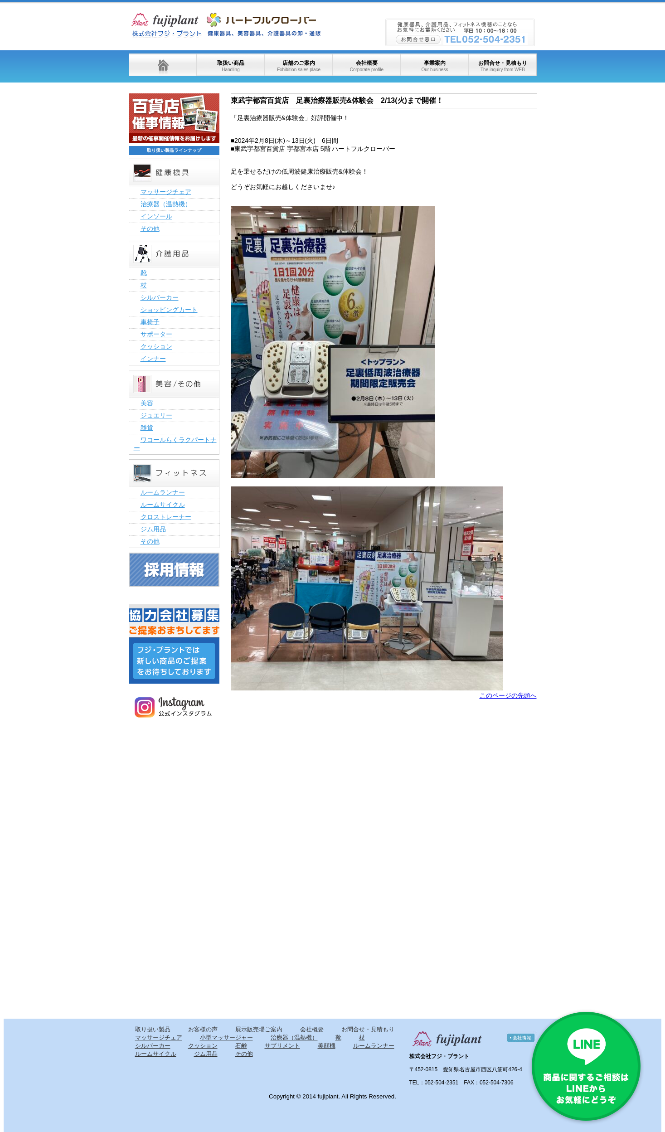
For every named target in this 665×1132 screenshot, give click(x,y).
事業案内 (434, 66)
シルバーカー (160, 297)
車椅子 (150, 322)
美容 (147, 403)
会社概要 (366, 66)
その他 (150, 228)
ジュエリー (156, 415)
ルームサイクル (163, 504)
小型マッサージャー (226, 1037)
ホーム (163, 64)
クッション (156, 346)
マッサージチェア (166, 191)
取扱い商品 (230, 66)
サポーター (156, 334)
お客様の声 (203, 1029)
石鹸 (241, 1045)
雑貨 (147, 427)
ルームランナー (163, 492)
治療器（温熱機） (166, 204)
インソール (156, 216)
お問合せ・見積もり (502, 66)
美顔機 (326, 1045)
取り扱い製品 (152, 1029)
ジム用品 (153, 529)
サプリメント (282, 1045)
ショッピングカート (169, 309)
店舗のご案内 (298, 66)
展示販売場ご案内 (258, 1029)
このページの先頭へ (508, 695)
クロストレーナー (166, 516)
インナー (153, 358)
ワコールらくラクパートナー (175, 444)
